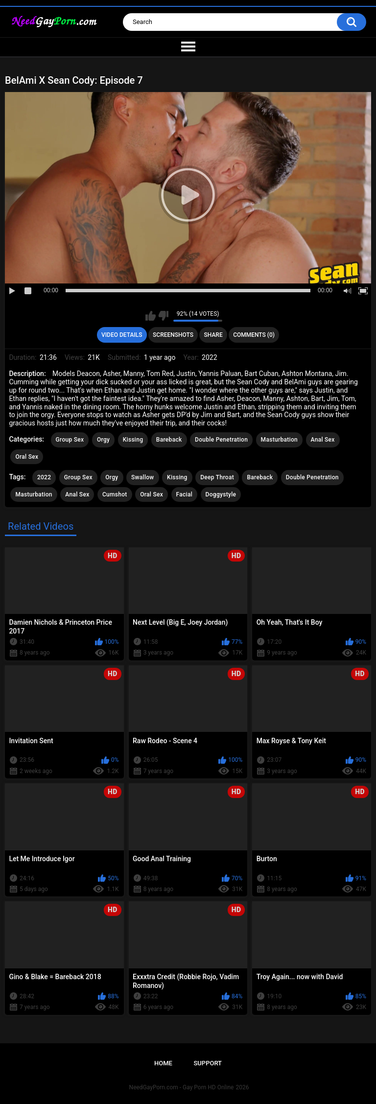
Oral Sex (26, 456)
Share (213, 334)
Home (163, 1063)
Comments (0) (254, 334)
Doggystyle (221, 494)
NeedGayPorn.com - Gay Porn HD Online (181, 1087)
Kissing (133, 439)
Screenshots (173, 334)
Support (207, 1063)
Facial (184, 494)
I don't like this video (163, 316)
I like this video (150, 316)
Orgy (103, 439)
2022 (44, 477)
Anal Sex (323, 439)
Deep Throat (217, 477)
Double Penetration (221, 439)
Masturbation (279, 439)
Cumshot (114, 494)
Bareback (169, 439)
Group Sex (70, 439)
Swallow (142, 477)
